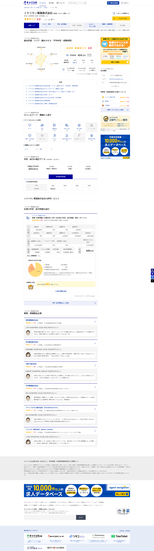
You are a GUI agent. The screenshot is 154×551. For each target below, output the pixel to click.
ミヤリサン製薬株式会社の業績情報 (39, 100)
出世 (42, 129)
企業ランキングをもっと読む (115, 110)
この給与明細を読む (61, 291)
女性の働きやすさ (67, 139)
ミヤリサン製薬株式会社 (38, 13)
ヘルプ (95, 502)
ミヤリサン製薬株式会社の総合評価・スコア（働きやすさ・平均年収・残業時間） (53, 86)
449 (75, 62)
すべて (30, 128)
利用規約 (101, 502)
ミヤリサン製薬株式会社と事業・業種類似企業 (42, 103)
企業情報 (51, 505)
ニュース (62, 3)
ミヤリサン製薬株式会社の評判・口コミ (40, 94)
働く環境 (79, 129)
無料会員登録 (114, 3)
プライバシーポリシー (61, 505)
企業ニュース (43, 502)
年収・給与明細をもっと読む (60, 303)
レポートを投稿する (122, 13)
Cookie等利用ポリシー (76, 505)
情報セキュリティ (88, 505)
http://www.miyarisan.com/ (116, 79)
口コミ (44, 3)
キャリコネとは (62, 502)
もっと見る (114, 86)
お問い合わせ (42, 505)
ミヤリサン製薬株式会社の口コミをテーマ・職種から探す (46, 88)
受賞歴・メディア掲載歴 (30, 505)
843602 (93, 296)
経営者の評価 (91, 139)
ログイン (126, 3)
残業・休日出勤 (29, 139)
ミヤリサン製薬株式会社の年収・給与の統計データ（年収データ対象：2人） (52, 91)
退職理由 (54, 129)
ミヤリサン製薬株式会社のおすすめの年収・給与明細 (44, 97)
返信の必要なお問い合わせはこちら (57, 512)
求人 (52, 3)
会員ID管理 (53, 502)
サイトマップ (99, 505)
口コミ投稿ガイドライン (84, 502)
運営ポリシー (72, 502)
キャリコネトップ (28, 502)
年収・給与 (67, 129)
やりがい (54, 139)
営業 (41, 149)
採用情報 (127, 530)
